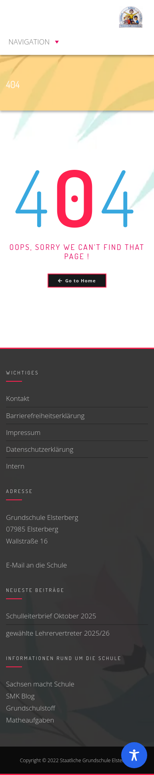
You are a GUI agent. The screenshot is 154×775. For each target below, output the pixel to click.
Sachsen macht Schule (40, 683)
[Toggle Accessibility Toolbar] (134, 755)
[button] (29, 42)
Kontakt (18, 398)
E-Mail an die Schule (36, 565)
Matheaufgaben (30, 720)
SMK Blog (20, 696)
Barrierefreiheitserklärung (45, 415)
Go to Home (77, 281)
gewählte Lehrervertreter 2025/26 (58, 633)
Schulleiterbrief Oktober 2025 (51, 615)
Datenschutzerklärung (39, 449)
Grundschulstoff (30, 708)
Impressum (23, 432)
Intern (15, 466)
